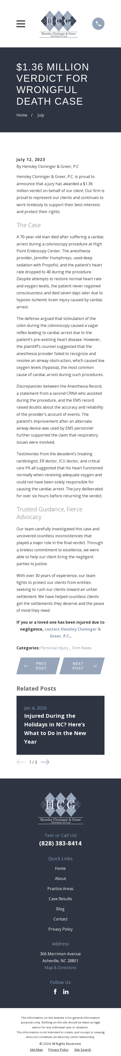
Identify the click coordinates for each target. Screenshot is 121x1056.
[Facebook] (55, 991)
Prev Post (35, 666)
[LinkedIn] (66, 991)
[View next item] (45, 762)
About (60, 878)
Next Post (84, 666)
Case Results (60, 898)
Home (60, 868)
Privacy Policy (60, 929)
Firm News (82, 648)
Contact (60, 919)
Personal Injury (54, 648)
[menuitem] (36, 1050)
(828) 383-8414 (60, 843)
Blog (60, 909)
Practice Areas (60, 888)
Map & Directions (60, 967)
